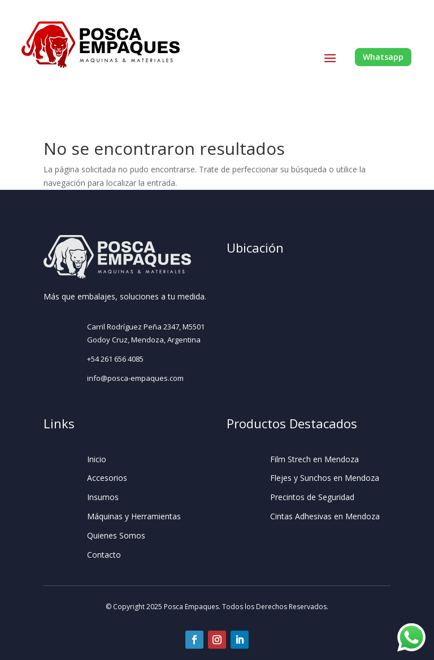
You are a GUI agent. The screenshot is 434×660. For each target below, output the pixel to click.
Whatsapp (383, 56)
